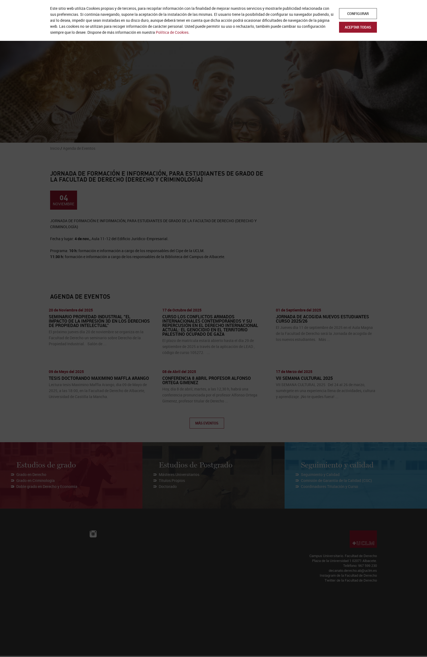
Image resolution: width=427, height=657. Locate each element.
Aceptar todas (358, 27)
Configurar (358, 13)
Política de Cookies (172, 32)
